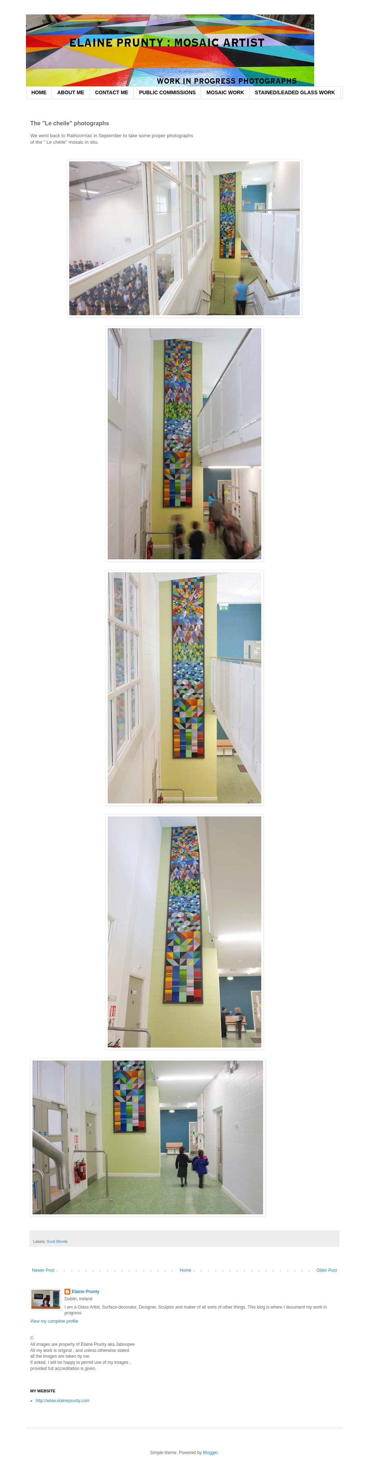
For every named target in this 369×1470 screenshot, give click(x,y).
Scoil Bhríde (57, 1241)
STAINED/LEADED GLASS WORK (295, 92)
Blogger (210, 1452)
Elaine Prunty (85, 1291)
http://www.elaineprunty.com (62, 1400)
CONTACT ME (111, 92)
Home (185, 1270)
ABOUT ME (70, 92)
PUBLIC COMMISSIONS (167, 92)
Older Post (326, 1270)
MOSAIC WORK (225, 92)
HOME (38, 92)
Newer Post (43, 1270)
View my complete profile (54, 1321)
